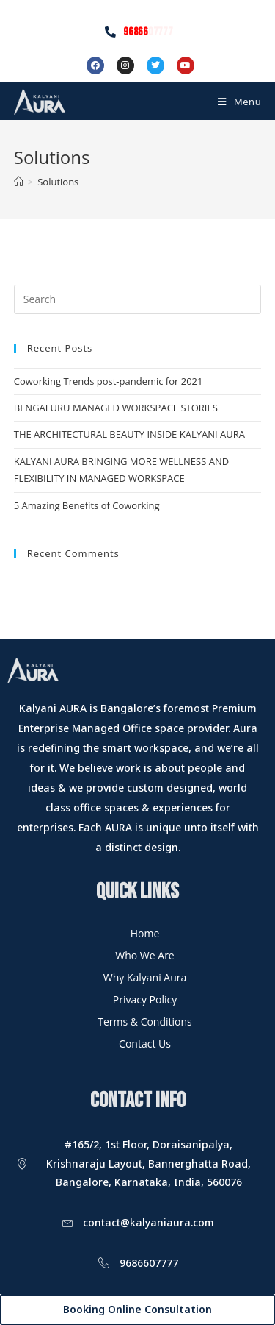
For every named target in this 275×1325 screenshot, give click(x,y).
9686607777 (149, 1263)
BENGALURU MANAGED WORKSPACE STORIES (116, 407)
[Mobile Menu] (239, 101)
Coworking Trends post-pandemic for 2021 (108, 381)
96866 (147, 32)
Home (145, 933)
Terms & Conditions (145, 1022)
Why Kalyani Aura (145, 977)
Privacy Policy (145, 999)
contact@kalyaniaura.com (148, 1222)
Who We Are (144, 955)
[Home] (18, 181)
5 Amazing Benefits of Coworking (87, 505)
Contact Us (145, 1044)
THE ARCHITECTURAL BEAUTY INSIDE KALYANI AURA (129, 434)
